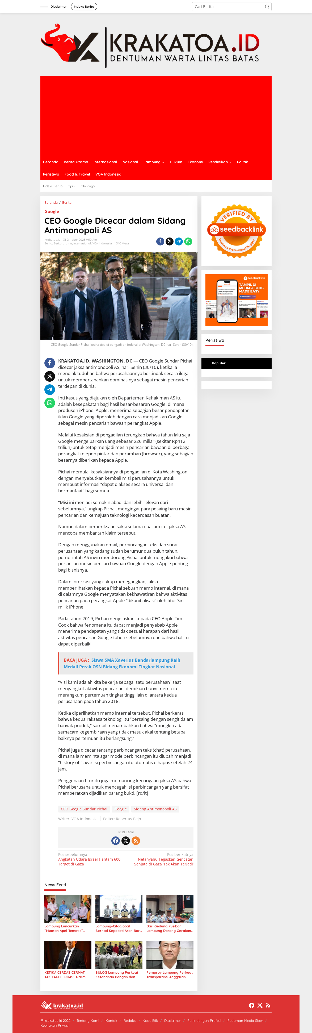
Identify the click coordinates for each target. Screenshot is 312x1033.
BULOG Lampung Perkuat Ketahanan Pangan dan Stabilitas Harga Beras (116, 974)
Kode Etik (150, 1020)
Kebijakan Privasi (54, 1025)
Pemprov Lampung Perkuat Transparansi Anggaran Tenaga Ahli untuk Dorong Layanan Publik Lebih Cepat (169, 974)
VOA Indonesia (102, 243)
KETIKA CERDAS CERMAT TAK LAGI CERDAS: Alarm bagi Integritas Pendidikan (66, 974)
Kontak (111, 1020)
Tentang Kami (88, 1020)
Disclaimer (172, 1020)
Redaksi (130, 1020)
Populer (219, 363)
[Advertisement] (156, 116)
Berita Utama (63, 243)
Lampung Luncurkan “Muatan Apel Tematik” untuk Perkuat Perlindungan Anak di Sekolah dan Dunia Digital (66, 928)
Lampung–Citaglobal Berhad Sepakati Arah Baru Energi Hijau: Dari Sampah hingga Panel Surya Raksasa (118, 928)
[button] (267, 6)
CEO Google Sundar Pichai (84, 808)
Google (51, 211)
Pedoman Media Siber (245, 1020)
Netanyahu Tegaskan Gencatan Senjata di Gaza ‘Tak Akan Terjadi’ (160, 859)
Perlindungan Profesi (204, 1020)
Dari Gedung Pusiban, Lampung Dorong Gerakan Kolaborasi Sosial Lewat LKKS (168, 928)
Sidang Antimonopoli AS (155, 808)
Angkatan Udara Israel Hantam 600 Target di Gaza (90, 859)
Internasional (82, 243)
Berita (48, 243)
